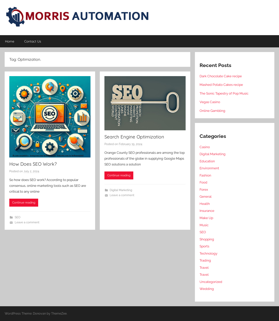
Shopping (207, 239)
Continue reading (23, 202)
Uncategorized (211, 282)
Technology (208, 253)
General (206, 196)
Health (205, 204)
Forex (204, 189)
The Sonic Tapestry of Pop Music (224, 93)
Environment (209, 168)
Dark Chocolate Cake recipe (221, 76)
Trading (205, 260)
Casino (205, 147)
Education (207, 161)
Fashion (205, 175)
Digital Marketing (121, 190)
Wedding (207, 289)
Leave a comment (27, 222)
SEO (17, 217)
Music (204, 225)
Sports (204, 246)
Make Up (206, 218)
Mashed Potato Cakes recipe (221, 85)
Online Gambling (212, 111)
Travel (204, 268)
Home (9, 41)
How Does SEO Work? (33, 164)
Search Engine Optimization (134, 137)
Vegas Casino (210, 102)
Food (203, 182)
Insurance (207, 211)
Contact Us (32, 41)
